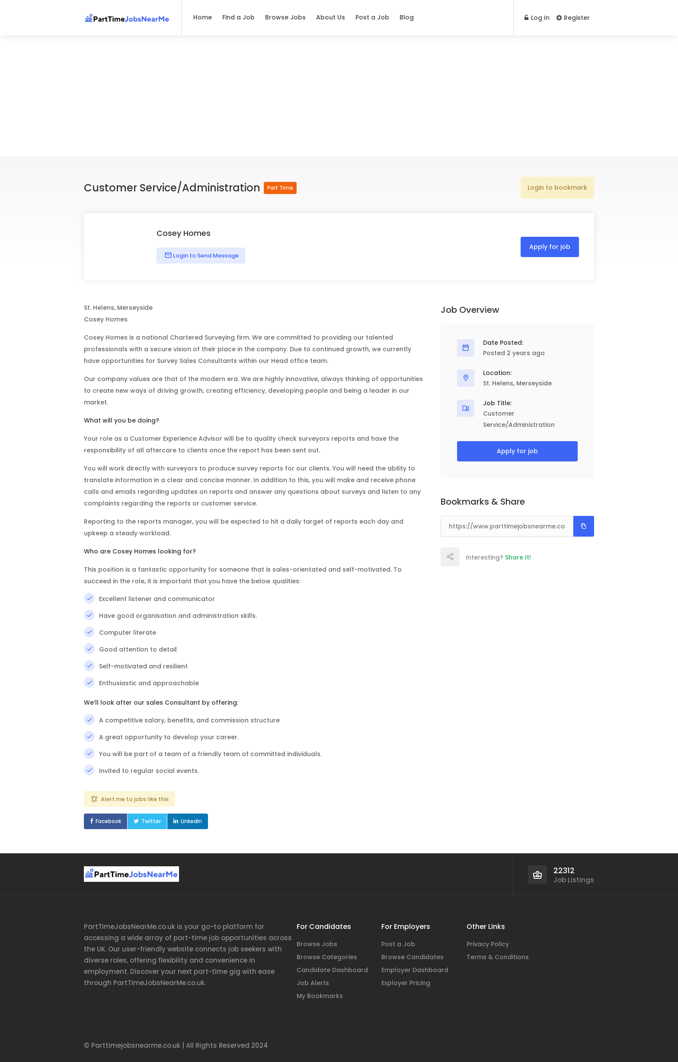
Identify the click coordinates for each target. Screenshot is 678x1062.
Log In (537, 17)
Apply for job (549, 246)
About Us (330, 17)
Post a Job (372, 17)
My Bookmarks (320, 996)
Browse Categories (327, 957)
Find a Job (238, 17)
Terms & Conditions (498, 957)
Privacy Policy (488, 944)
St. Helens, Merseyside (517, 383)
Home (202, 17)
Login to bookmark (557, 187)
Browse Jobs (285, 17)
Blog (407, 17)
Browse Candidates (412, 957)
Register (573, 17)
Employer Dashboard (414, 970)
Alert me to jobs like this (135, 799)
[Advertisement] (339, 95)
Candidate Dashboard (332, 970)
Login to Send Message (205, 255)
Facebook (108, 821)
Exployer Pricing (405, 983)
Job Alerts (313, 983)
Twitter (151, 821)
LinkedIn (191, 821)
